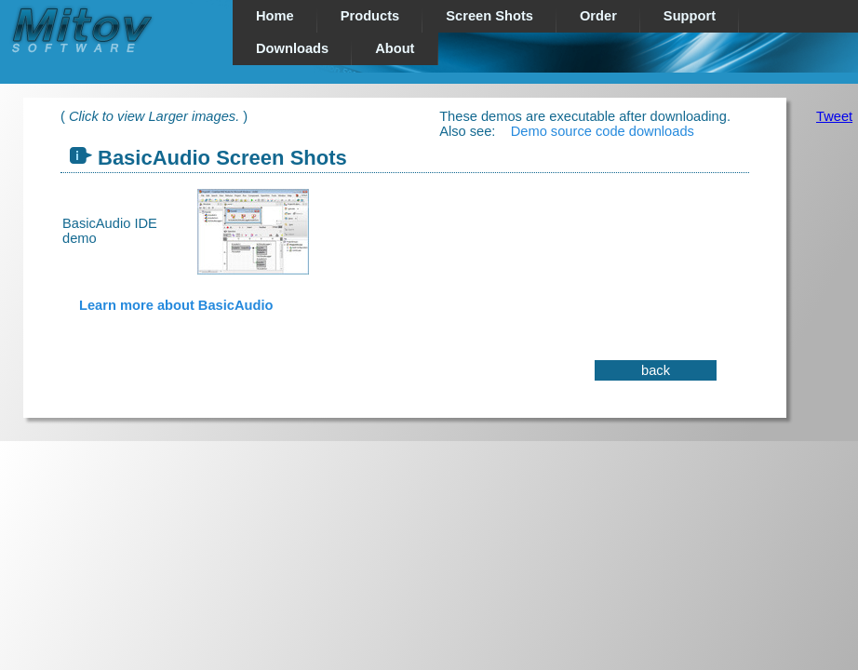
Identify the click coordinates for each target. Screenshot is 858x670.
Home (275, 15)
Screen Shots (489, 15)
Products (370, 15)
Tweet (834, 116)
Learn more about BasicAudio (176, 305)
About (394, 48)
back (655, 370)
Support (690, 15)
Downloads (292, 48)
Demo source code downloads (602, 131)
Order (598, 15)
